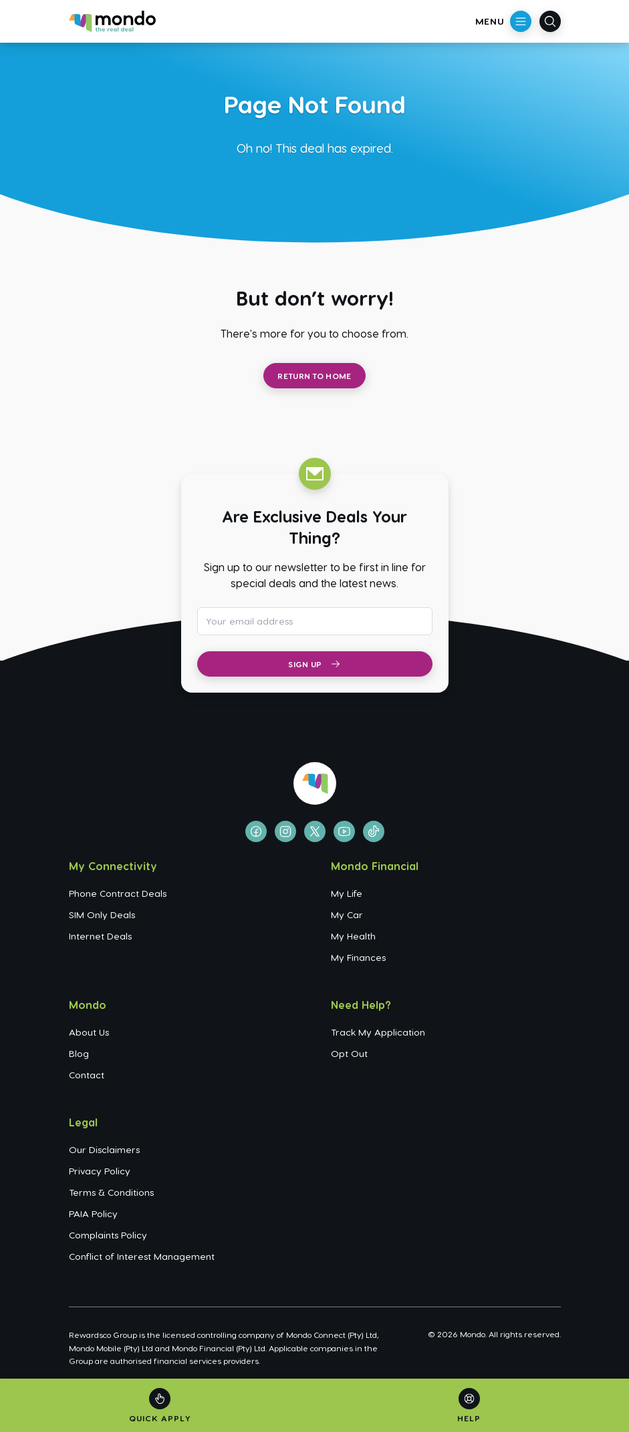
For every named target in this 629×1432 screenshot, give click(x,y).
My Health (353, 936)
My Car (347, 914)
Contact (86, 1074)
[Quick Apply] (160, 1405)
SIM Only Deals (102, 914)
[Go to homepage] (112, 21)
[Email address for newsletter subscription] (314, 621)
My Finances (358, 957)
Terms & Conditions (111, 1192)
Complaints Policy (108, 1234)
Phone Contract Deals (117, 893)
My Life (346, 893)
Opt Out (349, 1053)
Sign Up (314, 664)
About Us (89, 1032)
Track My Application (378, 1032)
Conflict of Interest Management (142, 1256)
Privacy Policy (99, 1170)
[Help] (469, 1405)
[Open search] (550, 21)
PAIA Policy (93, 1213)
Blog (79, 1053)
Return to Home (314, 375)
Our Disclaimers (104, 1149)
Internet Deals (100, 936)
